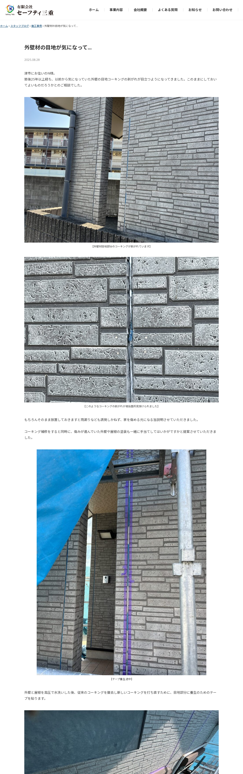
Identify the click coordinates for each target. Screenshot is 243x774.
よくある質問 (168, 10)
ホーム (94, 10)
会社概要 (140, 10)
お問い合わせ (222, 10)
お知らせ (195, 10)
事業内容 (116, 10)
